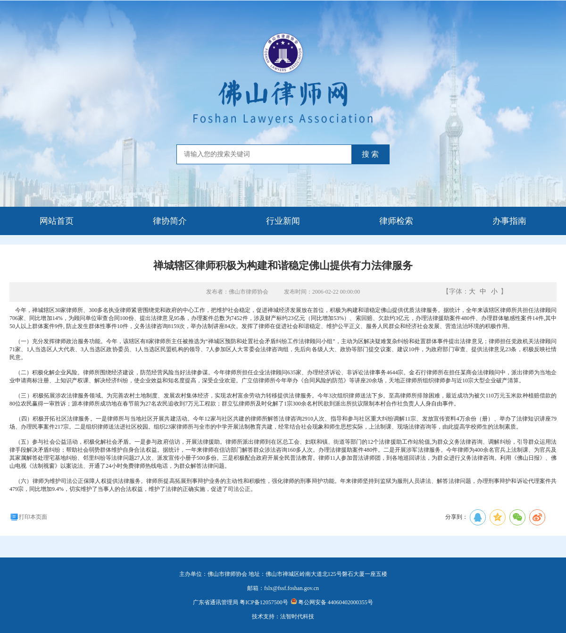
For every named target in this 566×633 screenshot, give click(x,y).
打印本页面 (28, 517)
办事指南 (509, 221)
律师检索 (396, 221)
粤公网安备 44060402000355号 (332, 602)
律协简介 (170, 221)
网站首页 (57, 221)
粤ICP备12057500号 (264, 602)
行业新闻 (283, 221)
